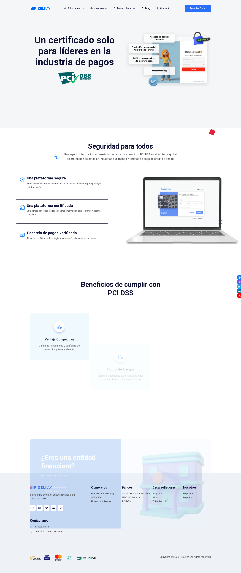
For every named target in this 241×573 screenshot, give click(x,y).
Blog (145, 8)
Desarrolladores (123, 8)
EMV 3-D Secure (131, 497)
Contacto (162, 8)
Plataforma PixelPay (102, 493)
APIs (154, 497)
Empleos (187, 497)
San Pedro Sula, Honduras (46, 531)
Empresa (188, 493)
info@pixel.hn (39, 526)
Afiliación (96, 497)
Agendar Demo (198, 8)
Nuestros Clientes (101, 501)
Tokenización (159, 501)
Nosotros (98, 8)
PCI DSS (126, 501)
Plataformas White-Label (136, 493)
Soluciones (73, 8)
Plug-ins (157, 493)
